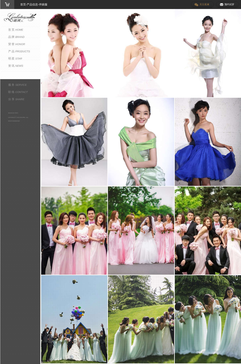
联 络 (18, 92)
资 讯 (15, 65)
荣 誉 (16, 44)
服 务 (17, 84)
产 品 (19, 51)
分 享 (16, 99)
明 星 (15, 58)
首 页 (15, 29)
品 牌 (16, 36)
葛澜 (20, 17)
